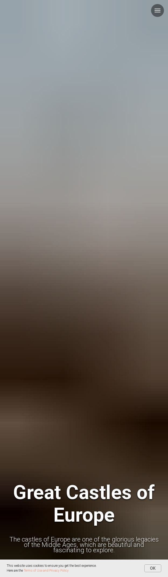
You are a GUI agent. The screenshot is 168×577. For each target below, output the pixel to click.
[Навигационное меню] (157, 10)
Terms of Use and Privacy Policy (46, 570)
